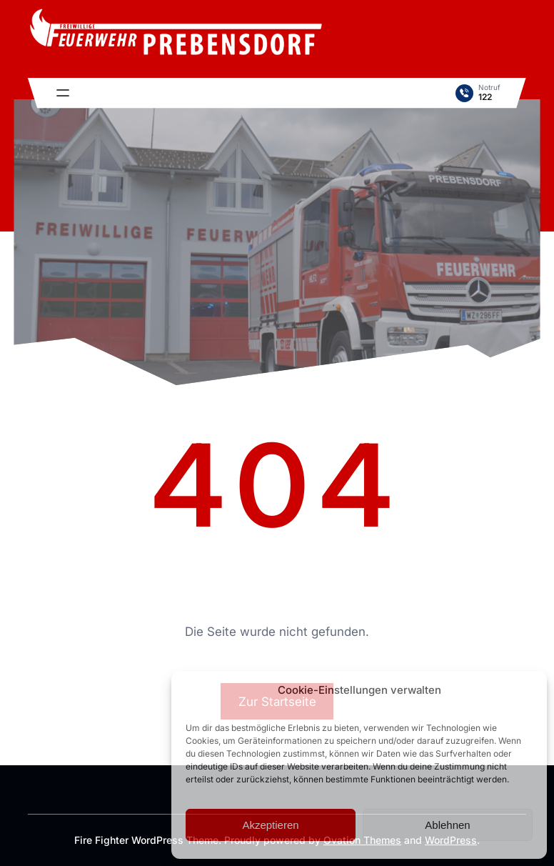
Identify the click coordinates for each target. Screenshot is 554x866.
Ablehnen (447, 825)
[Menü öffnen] (63, 93)
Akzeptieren (270, 825)
